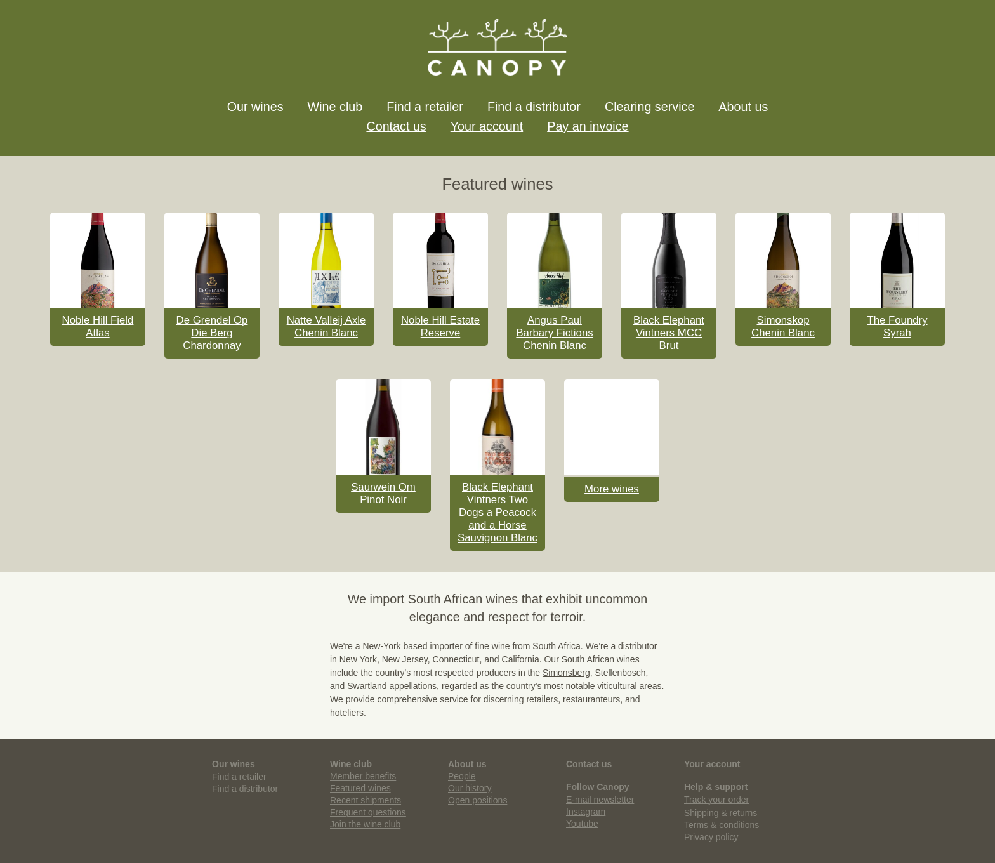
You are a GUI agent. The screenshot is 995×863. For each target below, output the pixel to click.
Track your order (716, 799)
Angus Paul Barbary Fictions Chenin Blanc (554, 333)
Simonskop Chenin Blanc (783, 326)
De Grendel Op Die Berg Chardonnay (212, 333)
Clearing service (649, 107)
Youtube (582, 824)
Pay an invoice (587, 126)
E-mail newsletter (600, 799)
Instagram (585, 812)
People (462, 776)
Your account (487, 126)
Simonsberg (566, 673)
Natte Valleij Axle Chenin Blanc (326, 326)
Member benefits (363, 776)
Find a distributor (534, 107)
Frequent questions (368, 812)
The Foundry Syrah (897, 326)
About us (743, 107)
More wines (611, 489)
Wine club (335, 107)
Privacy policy (711, 837)
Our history (469, 788)
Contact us (396, 126)
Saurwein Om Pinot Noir (383, 493)
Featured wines (360, 788)
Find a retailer (424, 107)
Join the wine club (365, 824)
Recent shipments (365, 800)
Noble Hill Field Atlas (98, 326)
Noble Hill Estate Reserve (440, 326)
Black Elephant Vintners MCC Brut (668, 333)
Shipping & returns (720, 813)
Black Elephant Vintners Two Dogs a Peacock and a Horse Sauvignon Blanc (497, 512)
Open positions (477, 800)
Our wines (255, 107)
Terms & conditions (721, 825)
